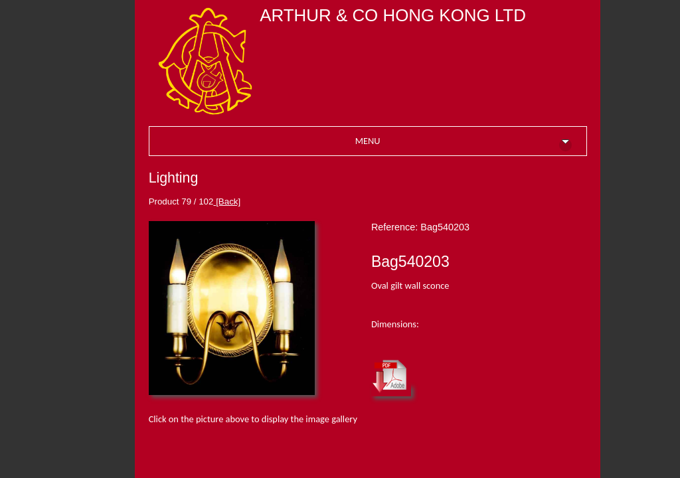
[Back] (226, 201)
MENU (463, 143)
